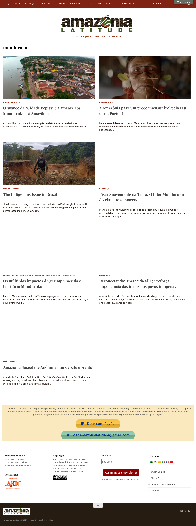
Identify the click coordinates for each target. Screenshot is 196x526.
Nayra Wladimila (11, 102)
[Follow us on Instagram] (181, 511)
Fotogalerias (94, 3)
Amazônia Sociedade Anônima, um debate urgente (47, 367)
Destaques (31, 3)
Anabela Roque (106, 102)
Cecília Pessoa (10, 361)
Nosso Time (157, 478)
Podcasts (75, 3)
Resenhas (111, 3)
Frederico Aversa (11, 188)
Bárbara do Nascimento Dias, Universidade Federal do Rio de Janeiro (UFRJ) (39, 275)
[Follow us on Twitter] (185, 511)
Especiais (46, 3)
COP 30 (142, 3)
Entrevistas (128, 3)
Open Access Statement (163, 484)
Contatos (156, 490)
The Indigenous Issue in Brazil (30, 194)
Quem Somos (14, 3)
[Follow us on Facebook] (189, 511)
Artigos (61, 3)
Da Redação (104, 188)
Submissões (157, 3)
